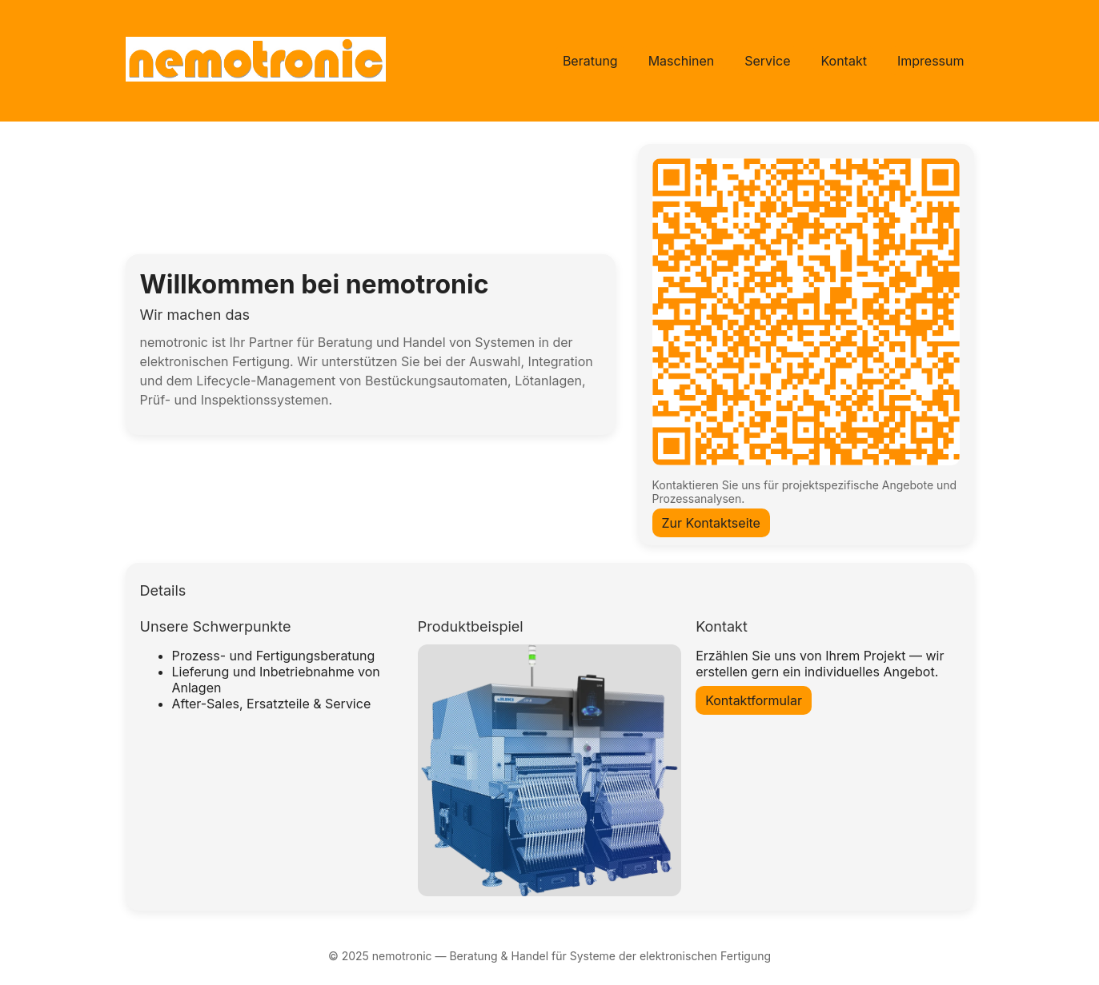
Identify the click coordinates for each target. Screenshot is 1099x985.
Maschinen (681, 61)
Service (767, 61)
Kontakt (843, 61)
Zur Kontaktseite (711, 523)
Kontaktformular (753, 700)
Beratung (590, 61)
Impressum (931, 61)
